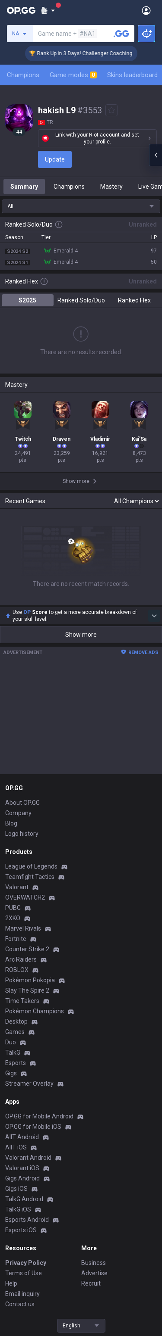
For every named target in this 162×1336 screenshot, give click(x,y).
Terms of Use (23, 1273)
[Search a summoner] (121, 33)
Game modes (73, 75)
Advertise (94, 1273)
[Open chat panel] (155, 155)
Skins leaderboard (132, 75)
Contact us (20, 1304)
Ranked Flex (134, 300)
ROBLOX (17, 969)
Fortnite (15, 938)
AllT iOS (16, 1147)
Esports (15, 1062)
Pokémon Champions (34, 1011)
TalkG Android (24, 1199)
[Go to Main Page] (21, 10)
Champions (23, 75)
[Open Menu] (146, 10)
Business (93, 1262)
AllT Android (22, 1137)
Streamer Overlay (29, 1083)
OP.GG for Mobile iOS (33, 1126)
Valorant (17, 887)
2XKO (12, 918)
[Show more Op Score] (154, 616)
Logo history (21, 833)
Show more (81, 634)
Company (18, 813)
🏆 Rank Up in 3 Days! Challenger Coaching (88, 53)
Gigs (11, 1073)
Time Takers (22, 1000)
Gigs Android (22, 1178)
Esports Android (27, 1219)
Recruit (91, 1283)
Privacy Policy (25, 1262)
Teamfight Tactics (29, 876)
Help (11, 1283)
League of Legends (31, 866)
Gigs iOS (16, 1188)
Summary (24, 186)
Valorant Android (28, 1157)
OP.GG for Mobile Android (39, 1116)
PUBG (13, 907)
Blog (11, 823)
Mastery (111, 186)
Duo (10, 1042)
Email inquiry (22, 1293)
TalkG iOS (18, 1209)
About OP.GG (22, 802)
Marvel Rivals (23, 928)
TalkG (12, 1052)
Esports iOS (21, 1230)
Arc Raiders (21, 959)
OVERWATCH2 (25, 897)
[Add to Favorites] (111, 110)
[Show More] (48, 10)
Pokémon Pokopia (30, 980)
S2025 (27, 300)
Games (15, 1031)
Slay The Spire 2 (27, 990)
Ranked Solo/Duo (81, 300)
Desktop (16, 1021)
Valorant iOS (22, 1168)
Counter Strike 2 (27, 949)
